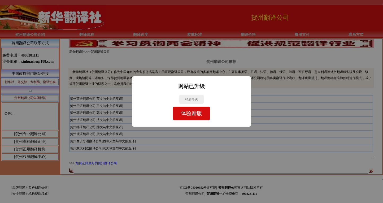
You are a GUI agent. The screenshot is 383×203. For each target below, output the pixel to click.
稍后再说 (191, 99)
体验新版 (191, 113)
